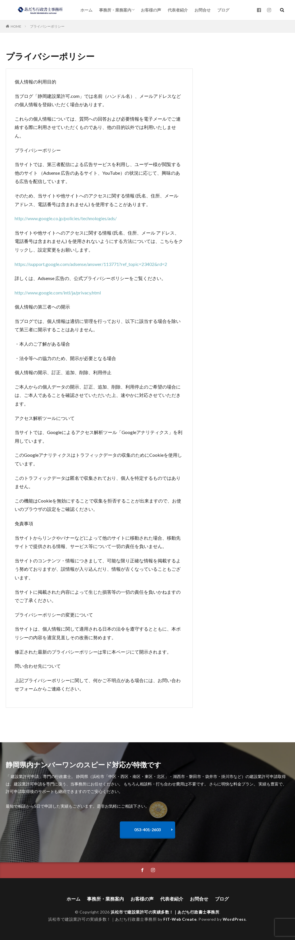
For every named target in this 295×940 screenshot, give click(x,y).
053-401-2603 (147, 829)
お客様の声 (151, 9)
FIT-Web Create (179, 919)
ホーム (86, 9)
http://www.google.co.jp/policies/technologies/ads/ (66, 218)
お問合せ (202, 9)
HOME (16, 26)
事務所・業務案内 (115, 9)
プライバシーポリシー (47, 26)
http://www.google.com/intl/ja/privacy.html (58, 292)
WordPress (234, 919)
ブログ (223, 9)
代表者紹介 (178, 9)
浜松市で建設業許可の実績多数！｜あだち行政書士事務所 (165, 911)
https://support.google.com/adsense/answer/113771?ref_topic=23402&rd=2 (91, 264)
